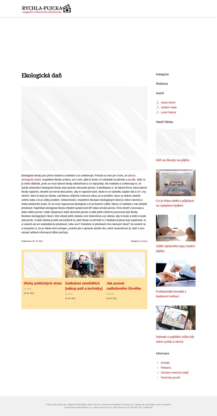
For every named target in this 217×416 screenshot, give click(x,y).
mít (100, 179)
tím (139, 191)
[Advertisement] (108, 38)
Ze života (143, 241)
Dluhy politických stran (43, 283)
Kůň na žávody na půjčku (172, 160)
